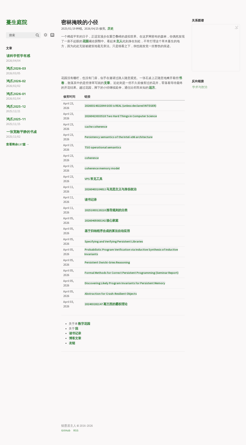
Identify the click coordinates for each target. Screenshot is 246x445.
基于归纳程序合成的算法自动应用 (107, 262)
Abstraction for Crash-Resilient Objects (111, 325)
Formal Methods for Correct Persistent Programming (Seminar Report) (131, 304)
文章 (107, 114)
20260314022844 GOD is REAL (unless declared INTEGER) (120, 137)
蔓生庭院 (16, 22)
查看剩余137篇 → (17, 144)
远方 (152, 119)
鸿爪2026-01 (16, 93)
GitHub (65, 430)
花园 (86, 41)
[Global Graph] (236, 27)
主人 (119, 41)
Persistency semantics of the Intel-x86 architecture (118, 168)
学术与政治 (199, 87)
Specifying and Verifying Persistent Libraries (114, 273)
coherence (92, 189)
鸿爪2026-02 (16, 81)
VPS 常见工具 (93, 210)
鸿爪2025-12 (16, 106)
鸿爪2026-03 (16, 68)
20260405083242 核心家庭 (101, 252)
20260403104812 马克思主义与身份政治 (110, 220)
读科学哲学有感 (18, 55)
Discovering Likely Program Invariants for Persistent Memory (125, 315)
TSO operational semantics (103, 179)
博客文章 (75, 370)
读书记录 (91, 231)
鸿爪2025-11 (16, 119)
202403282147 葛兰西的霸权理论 (106, 336)
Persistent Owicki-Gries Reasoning (107, 294)
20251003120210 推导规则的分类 (106, 241)
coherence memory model (102, 200)
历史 (110, 28)
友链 (72, 374)
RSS (75, 430)
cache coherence (96, 158)
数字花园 (84, 355)
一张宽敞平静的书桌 (21, 131)
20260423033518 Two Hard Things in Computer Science (121, 148)
